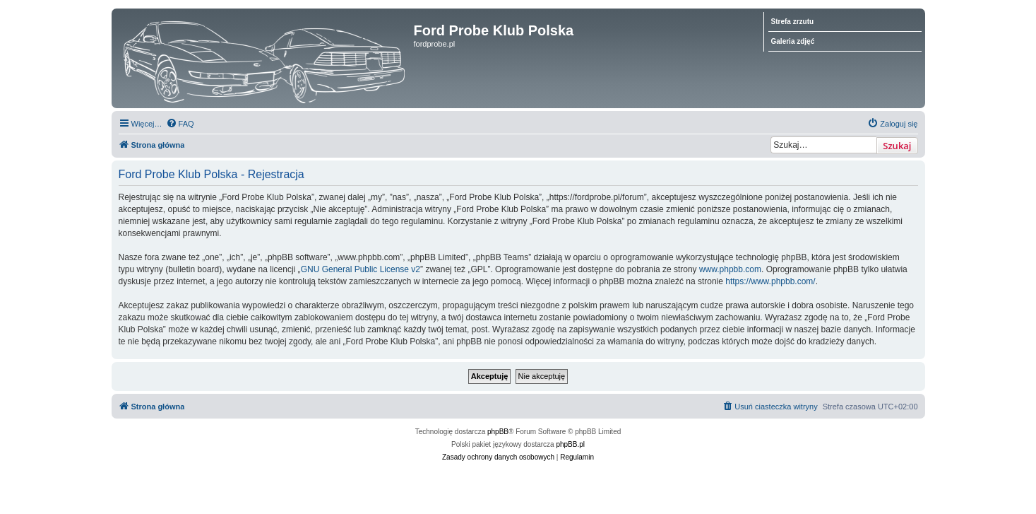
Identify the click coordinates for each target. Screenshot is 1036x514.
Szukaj (897, 145)
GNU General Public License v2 (360, 269)
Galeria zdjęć (793, 41)
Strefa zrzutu (792, 21)
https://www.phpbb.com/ (770, 281)
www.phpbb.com (730, 269)
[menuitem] (180, 123)
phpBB (497, 432)
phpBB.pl (570, 444)
